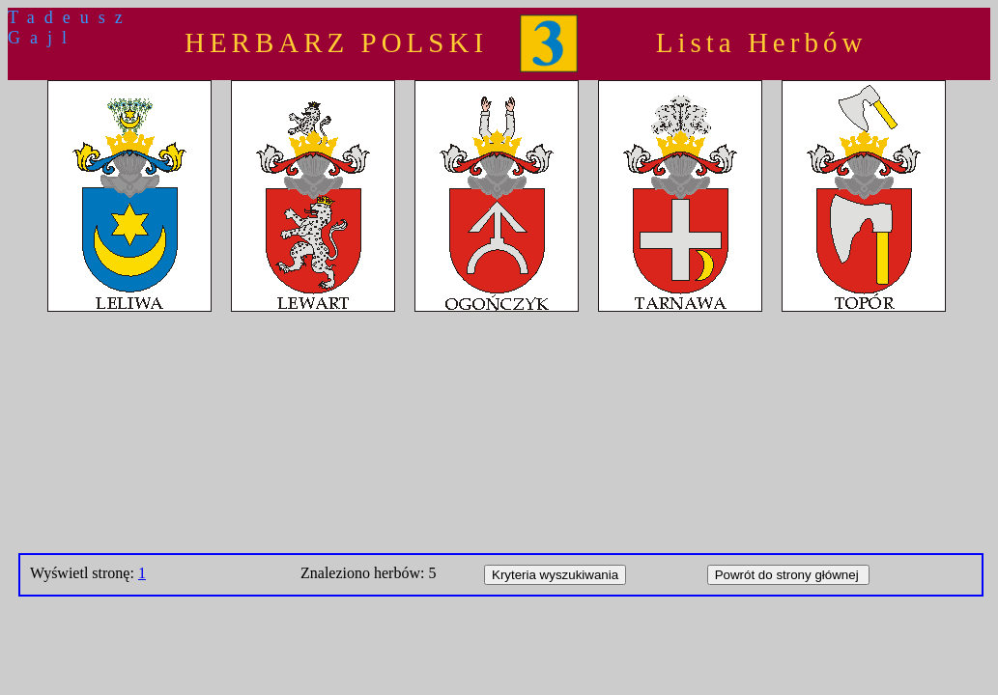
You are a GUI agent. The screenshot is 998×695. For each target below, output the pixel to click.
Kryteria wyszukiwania (555, 575)
